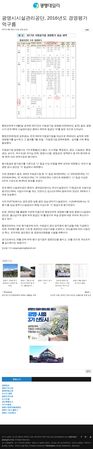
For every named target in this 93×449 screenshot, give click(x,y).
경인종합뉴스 (7, 402)
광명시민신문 (7, 388)
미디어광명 (6, 404)
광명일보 (5, 385)
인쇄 (87, 30)
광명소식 (17, 379)
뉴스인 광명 (7, 393)
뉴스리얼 (5, 399)
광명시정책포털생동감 (11, 407)
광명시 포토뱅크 (9, 413)
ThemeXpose (50, 446)
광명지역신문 (7, 396)
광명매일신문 (7, 391)
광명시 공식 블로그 (10, 410)
